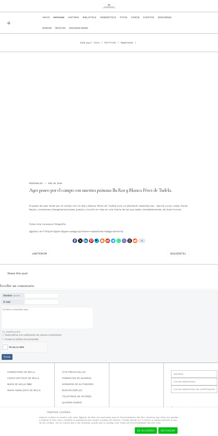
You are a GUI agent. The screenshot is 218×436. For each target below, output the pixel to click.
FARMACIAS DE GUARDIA (76, 378)
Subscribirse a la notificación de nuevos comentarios (33, 335)
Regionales (36, 183)
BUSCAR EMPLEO (72, 390)
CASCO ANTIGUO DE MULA (23, 378)
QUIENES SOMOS (72, 402)
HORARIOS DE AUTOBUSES (77, 384)
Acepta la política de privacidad (21, 339)
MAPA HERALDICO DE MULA (24, 390)
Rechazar (168, 430)
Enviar (7, 357)
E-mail (6, 302)
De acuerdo (146, 430)
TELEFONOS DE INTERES (76, 396)
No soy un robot (16, 347)
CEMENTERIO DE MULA (21, 372)
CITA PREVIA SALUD (73, 372)
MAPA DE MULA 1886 (19, 384)
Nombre (11, 295)
